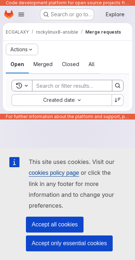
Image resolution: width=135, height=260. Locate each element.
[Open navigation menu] (21, 14)
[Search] (79, 85)
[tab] (17, 64)
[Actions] (22, 49)
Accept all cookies (55, 224)
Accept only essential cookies (69, 243)
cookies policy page (54, 173)
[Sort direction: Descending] (117, 100)
